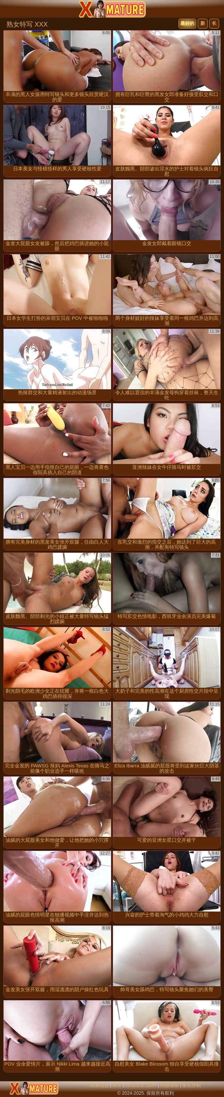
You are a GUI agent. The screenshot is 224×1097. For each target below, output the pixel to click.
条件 (116, 1085)
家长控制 (191, 1085)
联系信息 (99, 1085)
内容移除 (169, 1085)
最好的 (187, 23)
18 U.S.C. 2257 (141, 1085)
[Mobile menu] (6, 9)
